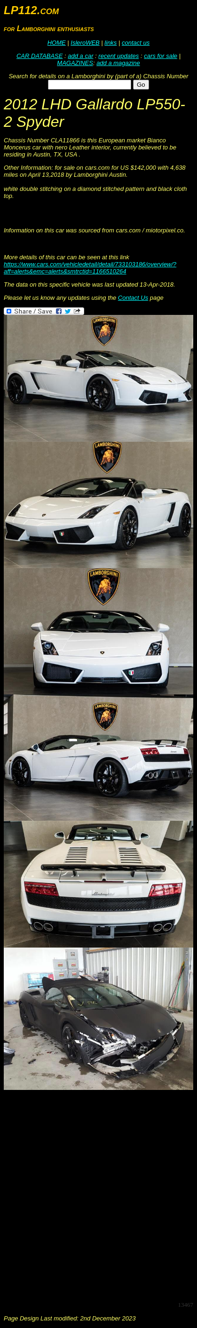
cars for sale (160, 55)
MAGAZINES (75, 62)
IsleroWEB (85, 42)
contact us (136, 42)
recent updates (118, 55)
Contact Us (133, 297)
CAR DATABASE (39, 55)
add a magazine (118, 62)
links (110, 42)
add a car (80, 55)
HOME (56, 42)
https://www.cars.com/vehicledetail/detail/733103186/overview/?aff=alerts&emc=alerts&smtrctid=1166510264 (90, 268)
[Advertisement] (98, 1195)
